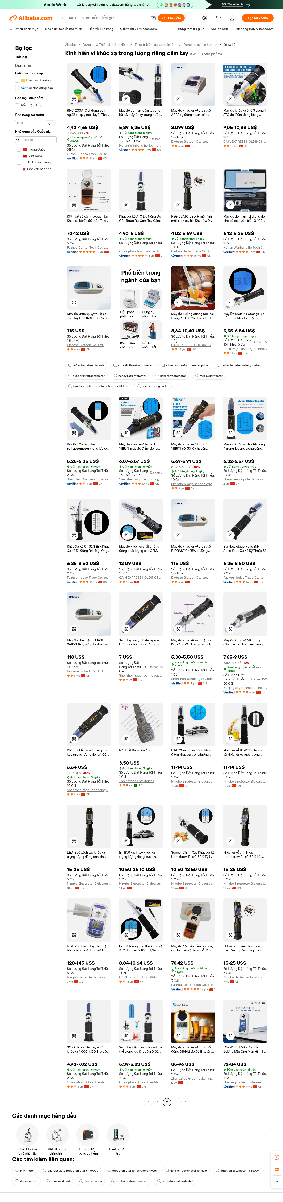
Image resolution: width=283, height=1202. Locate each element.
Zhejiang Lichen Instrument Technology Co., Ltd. (245, 1082)
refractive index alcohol (175, 1181)
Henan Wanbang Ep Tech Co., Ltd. (141, 145)
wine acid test (58, 1181)
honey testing (90, 1181)
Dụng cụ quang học (197, 44)
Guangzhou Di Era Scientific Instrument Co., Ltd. (89, 1082)
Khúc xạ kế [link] (227, 44)
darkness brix (26, 1181)
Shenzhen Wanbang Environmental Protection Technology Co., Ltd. (89, 479)
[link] (277, 1157)
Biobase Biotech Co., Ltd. (189, 141)
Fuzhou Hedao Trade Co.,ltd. (87, 154)
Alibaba (70, 44)
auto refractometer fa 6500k (237, 1171)
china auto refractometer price (185, 365)
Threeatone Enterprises (136, 781)
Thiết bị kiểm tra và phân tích (156, 44)
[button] (153, 18)
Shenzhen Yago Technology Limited (141, 479)
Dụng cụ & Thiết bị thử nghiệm (105, 44)
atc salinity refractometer (133, 365)
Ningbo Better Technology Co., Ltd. (89, 977)
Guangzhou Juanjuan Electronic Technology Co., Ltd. (141, 251)
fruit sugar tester (209, 376)
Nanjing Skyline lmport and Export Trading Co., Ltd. (245, 688)
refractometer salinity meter (238, 365)
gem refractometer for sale (186, 1171)
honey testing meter (153, 386)
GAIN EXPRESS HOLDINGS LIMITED (245, 141)
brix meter (24, 1171)
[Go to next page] (186, 1102)
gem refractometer (170, 376)
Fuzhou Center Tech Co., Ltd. (88, 247)
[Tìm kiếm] (171, 18)
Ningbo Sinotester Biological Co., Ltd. (193, 781)
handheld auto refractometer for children (98, 386)
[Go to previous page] (148, 1102)
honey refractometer (130, 376)
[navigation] (35, 574)
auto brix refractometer (86, 376)
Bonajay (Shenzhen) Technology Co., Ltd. (245, 349)
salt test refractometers (129, 1181)
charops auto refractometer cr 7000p (70, 1171)
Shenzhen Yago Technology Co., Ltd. (245, 479)
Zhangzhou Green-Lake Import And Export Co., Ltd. (193, 1078)
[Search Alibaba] (107, 18)
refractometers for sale (86, 365)
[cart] (219, 19)
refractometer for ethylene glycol (132, 1171)
